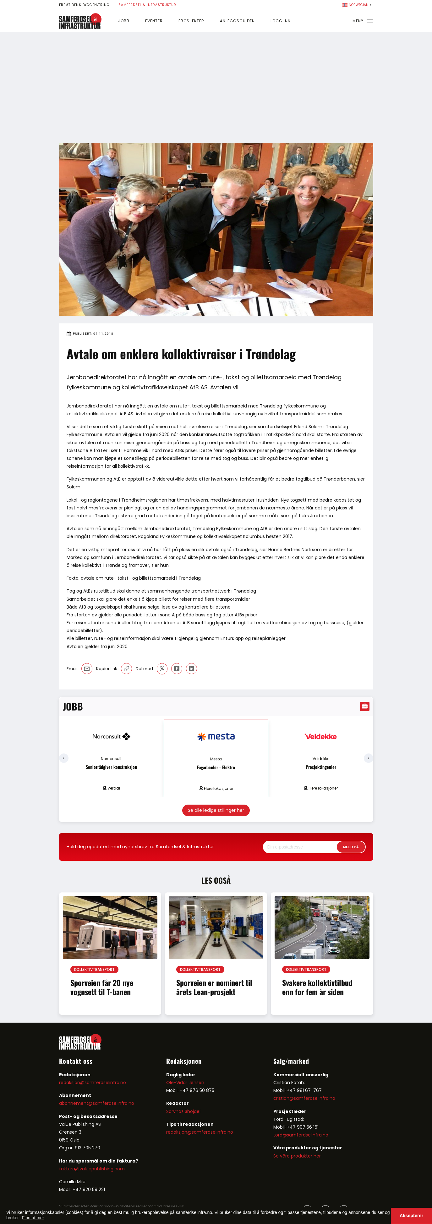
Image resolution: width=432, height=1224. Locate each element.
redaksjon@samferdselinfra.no (92, 1082)
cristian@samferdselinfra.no (304, 1098)
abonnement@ (76, 1103)
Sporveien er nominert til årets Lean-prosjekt (214, 987)
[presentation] (63, 758)
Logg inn (281, 21)
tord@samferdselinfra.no (300, 1135)
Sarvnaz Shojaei (183, 1111)
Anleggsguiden (237, 21)
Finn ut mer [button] (33, 1217)
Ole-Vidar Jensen (185, 1082)
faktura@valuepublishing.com (92, 1169)
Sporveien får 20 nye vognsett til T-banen (101, 987)
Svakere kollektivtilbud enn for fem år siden (317, 987)
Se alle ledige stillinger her (216, 810)
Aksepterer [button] (411, 1215)
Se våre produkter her (297, 1156)
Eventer (154, 21)
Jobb (123, 21)
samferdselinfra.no (113, 1103)
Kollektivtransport (94, 969)
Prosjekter (191, 21)
